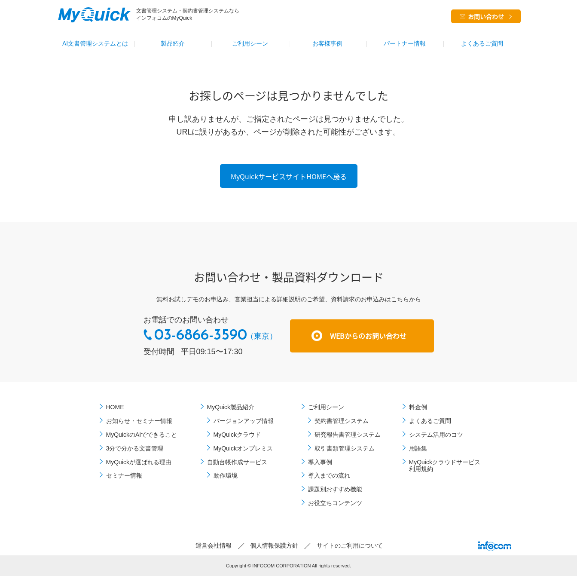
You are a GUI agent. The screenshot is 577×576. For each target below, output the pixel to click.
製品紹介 (173, 43)
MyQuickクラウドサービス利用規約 (444, 466)
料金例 (418, 407)
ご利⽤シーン (250, 43)
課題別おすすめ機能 (335, 489)
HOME (115, 407)
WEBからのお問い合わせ (368, 336)
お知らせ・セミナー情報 (139, 420)
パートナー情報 (405, 43)
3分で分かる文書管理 (135, 448)
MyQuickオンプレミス (243, 448)
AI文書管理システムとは (95, 43)
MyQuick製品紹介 (230, 407)
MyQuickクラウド (237, 434)
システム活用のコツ (436, 434)
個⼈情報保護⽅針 (274, 545)
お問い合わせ (486, 16)
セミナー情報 (124, 475)
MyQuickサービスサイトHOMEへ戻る (289, 176)
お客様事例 (327, 43)
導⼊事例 (320, 462)
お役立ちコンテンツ (335, 502)
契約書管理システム (341, 420)
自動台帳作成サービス (237, 462)
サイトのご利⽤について (350, 545)
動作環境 (226, 475)
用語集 (418, 448)
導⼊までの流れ (329, 475)
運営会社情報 (213, 545)
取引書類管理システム (344, 448)
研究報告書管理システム (347, 434)
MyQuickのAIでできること (141, 434)
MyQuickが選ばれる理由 (138, 462)
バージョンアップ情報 (244, 420)
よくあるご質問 (482, 43)
